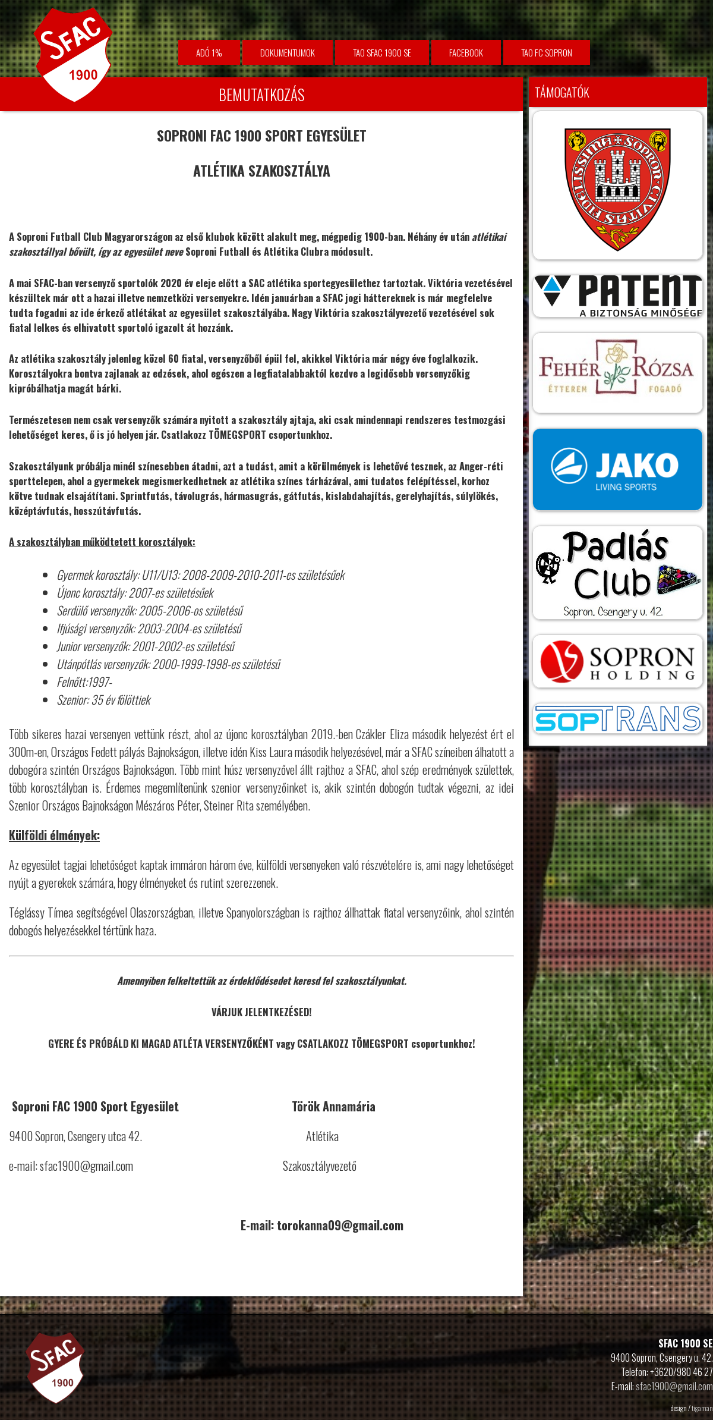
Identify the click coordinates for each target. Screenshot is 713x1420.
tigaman (702, 1408)
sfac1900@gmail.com (674, 1386)
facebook (466, 52)
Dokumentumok (287, 52)
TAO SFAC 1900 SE (382, 52)
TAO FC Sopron (546, 52)
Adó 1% (209, 52)
